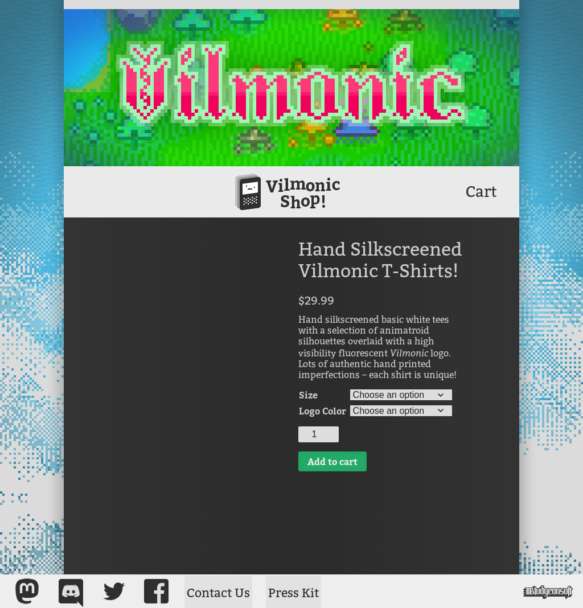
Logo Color (322, 411)
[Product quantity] (318, 434)
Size (308, 395)
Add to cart (332, 461)
